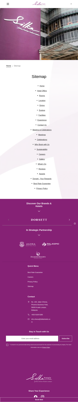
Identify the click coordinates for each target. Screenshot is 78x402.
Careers (42, 154)
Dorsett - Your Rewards (42, 179)
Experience (42, 120)
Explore (42, 110)
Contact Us (41, 125)
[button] (69, 219)
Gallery (42, 159)
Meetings (42, 135)
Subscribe (65, 338)
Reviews (42, 169)
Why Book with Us (42, 145)
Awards (42, 174)
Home (8, 66)
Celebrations (42, 140)
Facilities (42, 115)
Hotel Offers (42, 91)
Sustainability (42, 149)
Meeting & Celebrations (42, 130)
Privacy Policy (42, 188)
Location (42, 101)
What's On (42, 164)
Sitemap (17, 66)
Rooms (42, 96)
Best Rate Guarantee (42, 184)
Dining (42, 105)
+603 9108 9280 (37, 315)
